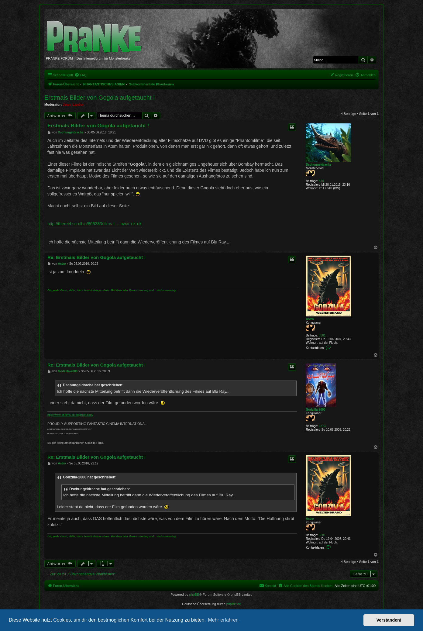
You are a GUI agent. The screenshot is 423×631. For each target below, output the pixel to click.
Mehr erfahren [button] (223, 619)
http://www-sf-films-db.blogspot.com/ (70, 414)
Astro (310, 319)
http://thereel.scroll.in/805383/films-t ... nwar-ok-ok (94, 223)
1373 (322, 426)
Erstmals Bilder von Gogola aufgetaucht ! (99, 97)
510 (321, 181)
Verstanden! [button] (389, 620)
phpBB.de (233, 604)
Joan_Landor (73, 104)
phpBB (194, 594)
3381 (322, 335)
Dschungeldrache (318, 164)
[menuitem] (80, 75)
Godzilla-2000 (315, 409)
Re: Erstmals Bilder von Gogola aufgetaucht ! (96, 257)
